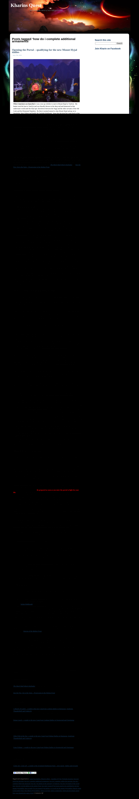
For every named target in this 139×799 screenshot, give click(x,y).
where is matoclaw (56, 790)
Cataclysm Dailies (35, 779)
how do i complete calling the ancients (61, 781)
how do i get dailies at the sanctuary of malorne (45, 783)
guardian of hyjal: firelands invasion (62, 779)
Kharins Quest (26, 5)
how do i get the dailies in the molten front (28, 786)
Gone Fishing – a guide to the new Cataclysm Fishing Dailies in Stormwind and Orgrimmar (43, 747)
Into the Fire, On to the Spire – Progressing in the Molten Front (34, 693)
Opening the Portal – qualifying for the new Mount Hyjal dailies (44, 51)
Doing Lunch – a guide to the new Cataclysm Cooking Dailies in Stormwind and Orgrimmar (43, 720)
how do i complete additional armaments (36, 781)
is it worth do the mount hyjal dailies (61, 788)
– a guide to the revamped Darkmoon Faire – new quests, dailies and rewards (45, 766)
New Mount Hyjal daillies (32, 790)
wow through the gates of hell (24, 793)
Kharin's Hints (45, 779)
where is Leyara (45, 790)
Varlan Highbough (26, 604)
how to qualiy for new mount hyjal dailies (37, 788)
